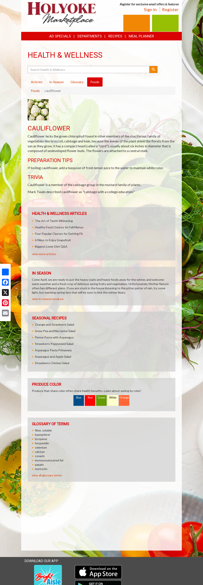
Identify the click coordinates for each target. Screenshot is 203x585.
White (112, 397)
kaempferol (42, 434)
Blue (78, 397)
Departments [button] (90, 36)
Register (170, 9)
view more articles (44, 254)
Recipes (115, 36)
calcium (40, 452)
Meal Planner (141, 36)
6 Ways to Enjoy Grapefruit (53, 240)
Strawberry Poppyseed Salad (54, 344)
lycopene (41, 439)
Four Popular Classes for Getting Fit (59, 233)
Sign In (150, 9)
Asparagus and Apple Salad (53, 356)
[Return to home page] (62, 14)
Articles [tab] (36, 82)
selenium (41, 447)
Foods (35, 91)
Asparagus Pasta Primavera (53, 350)
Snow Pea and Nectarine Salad (55, 331)
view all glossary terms (47, 475)
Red (90, 397)
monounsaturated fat (49, 460)
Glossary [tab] (77, 82)
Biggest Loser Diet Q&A (51, 246)
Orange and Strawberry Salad (54, 324)
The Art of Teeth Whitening (54, 221)
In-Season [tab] (56, 82)
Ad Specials (60, 36)
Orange (124, 397)
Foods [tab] (94, 82)
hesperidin (42, 443)
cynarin (40, 456)
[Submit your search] (153, 69)
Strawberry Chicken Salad (52, 363)
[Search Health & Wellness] (89, 69)
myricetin (41, 469)
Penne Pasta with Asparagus (54, 337)
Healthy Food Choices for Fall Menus (59, 227)
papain (39, 464)
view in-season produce (48, 299)
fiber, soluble (43, 430)
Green (101, 397)
